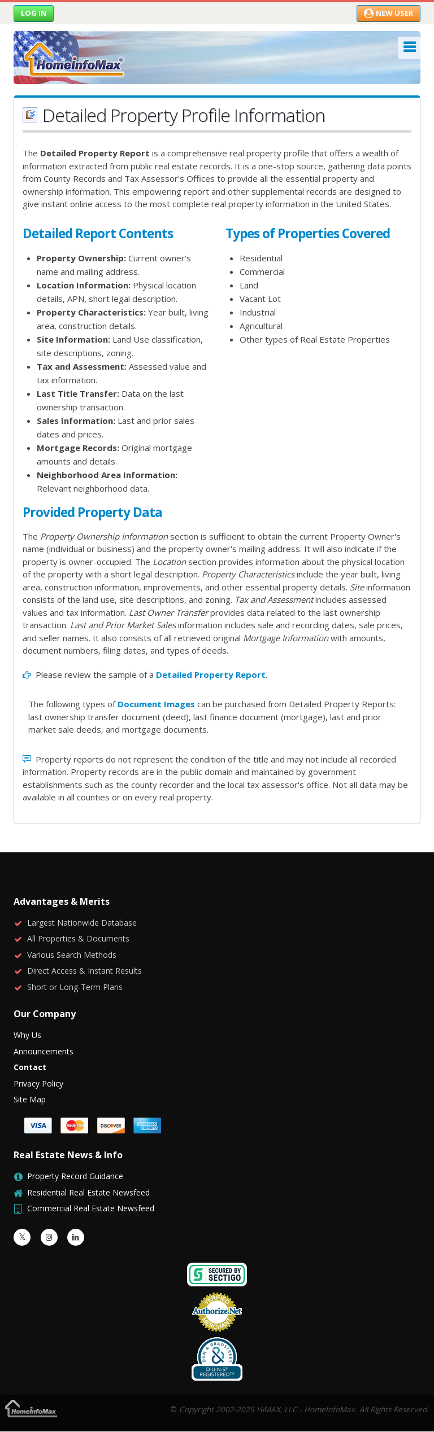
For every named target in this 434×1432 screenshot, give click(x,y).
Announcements (43, 1051)
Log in (33, 13)
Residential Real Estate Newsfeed (88, 1192)
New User (388, 13)
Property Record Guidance (75, 1176)
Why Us (27, 1035)
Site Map (30, 1099)
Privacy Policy (38, 1083)
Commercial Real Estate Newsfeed (90, 1208)
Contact (30, 1067)
